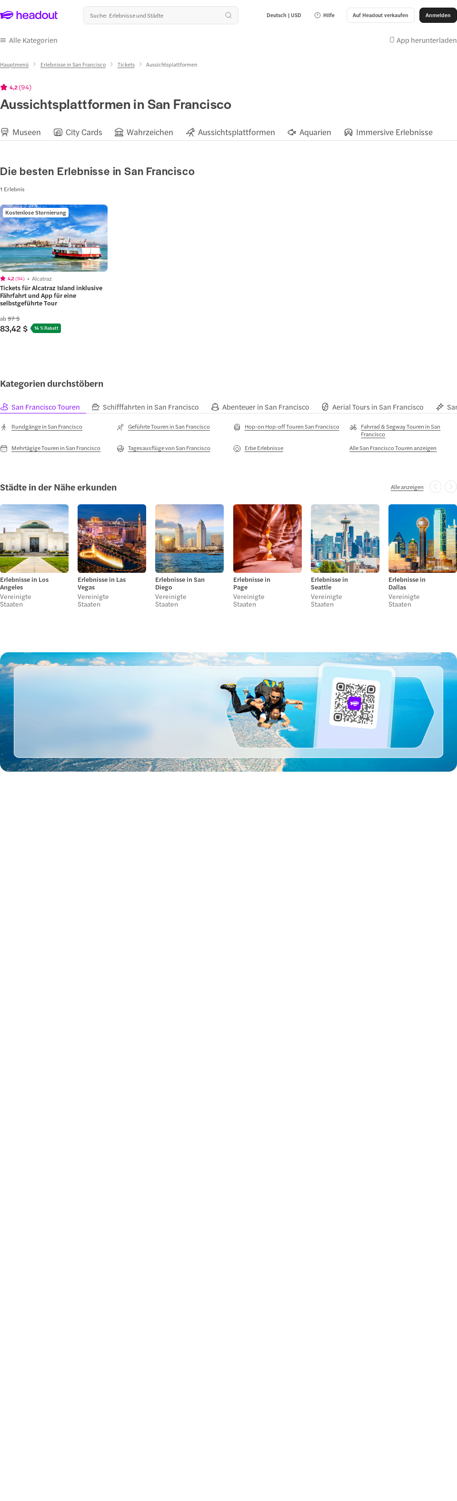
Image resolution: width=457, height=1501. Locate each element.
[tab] (45, 407)
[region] (228, 132)
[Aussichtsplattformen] (236, 132)
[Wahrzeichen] (150, 132)
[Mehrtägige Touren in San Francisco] (50, 448)
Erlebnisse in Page (251, 583)
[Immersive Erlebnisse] (394, 132)
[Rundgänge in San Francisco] (41, 426)
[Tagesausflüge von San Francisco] (163, 448)
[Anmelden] (438, 15)
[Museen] (26, 132)
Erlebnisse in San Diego (180, 583)
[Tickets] (126, 64)
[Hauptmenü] (14, 64)
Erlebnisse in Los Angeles (24, 583)
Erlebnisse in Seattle (329, 583)
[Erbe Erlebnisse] (258, 448)
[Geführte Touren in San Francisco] (163, 426)
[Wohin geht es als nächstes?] (161, 15)
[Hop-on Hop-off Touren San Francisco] (286, 426)
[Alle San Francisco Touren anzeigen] (393, 447)
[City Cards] (84, 132)
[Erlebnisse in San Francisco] (73, 64)
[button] (324, 15)
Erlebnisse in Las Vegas (102, 583)
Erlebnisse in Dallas (407, 583)
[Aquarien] (315, 132)
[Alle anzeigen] (407, 487)
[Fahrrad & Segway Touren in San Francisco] (403, 430)
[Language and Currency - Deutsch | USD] (284, 15)
